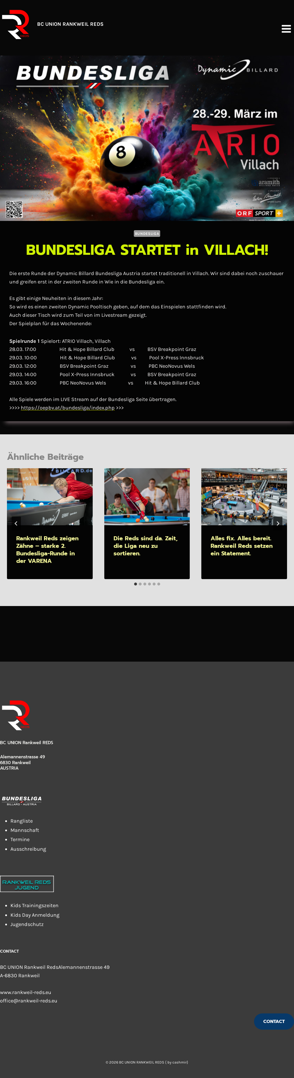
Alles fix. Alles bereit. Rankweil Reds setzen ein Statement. (242, 546)
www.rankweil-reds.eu (25, 992)
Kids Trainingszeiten (34, 905)
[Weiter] (277, 523)
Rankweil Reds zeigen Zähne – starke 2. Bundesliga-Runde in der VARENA (47, 549)
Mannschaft (24, 830)
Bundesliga (147, 233)
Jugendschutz (27, 924)
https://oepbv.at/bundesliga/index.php (68, 408)
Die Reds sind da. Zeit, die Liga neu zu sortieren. (146, 546)
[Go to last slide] (16, 523)
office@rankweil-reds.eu (28, 1001)
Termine (20, 839)
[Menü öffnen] (286, 29)
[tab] (135, 584)
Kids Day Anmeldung (34, 915)
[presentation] (50, 496)
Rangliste (21, 821)
